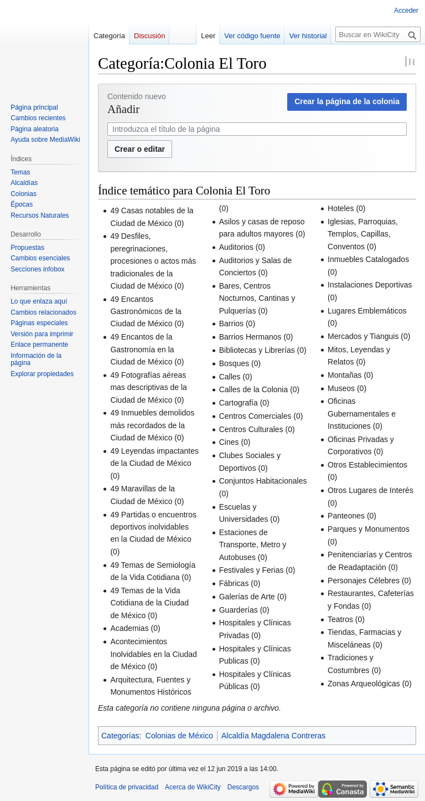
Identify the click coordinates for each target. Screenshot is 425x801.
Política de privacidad (126, 787)
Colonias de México (179, 735)
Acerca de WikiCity (193, 787)
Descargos (243, 787)
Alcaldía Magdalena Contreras (273, 735)
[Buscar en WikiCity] (378, 34)
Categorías (120, 735)
